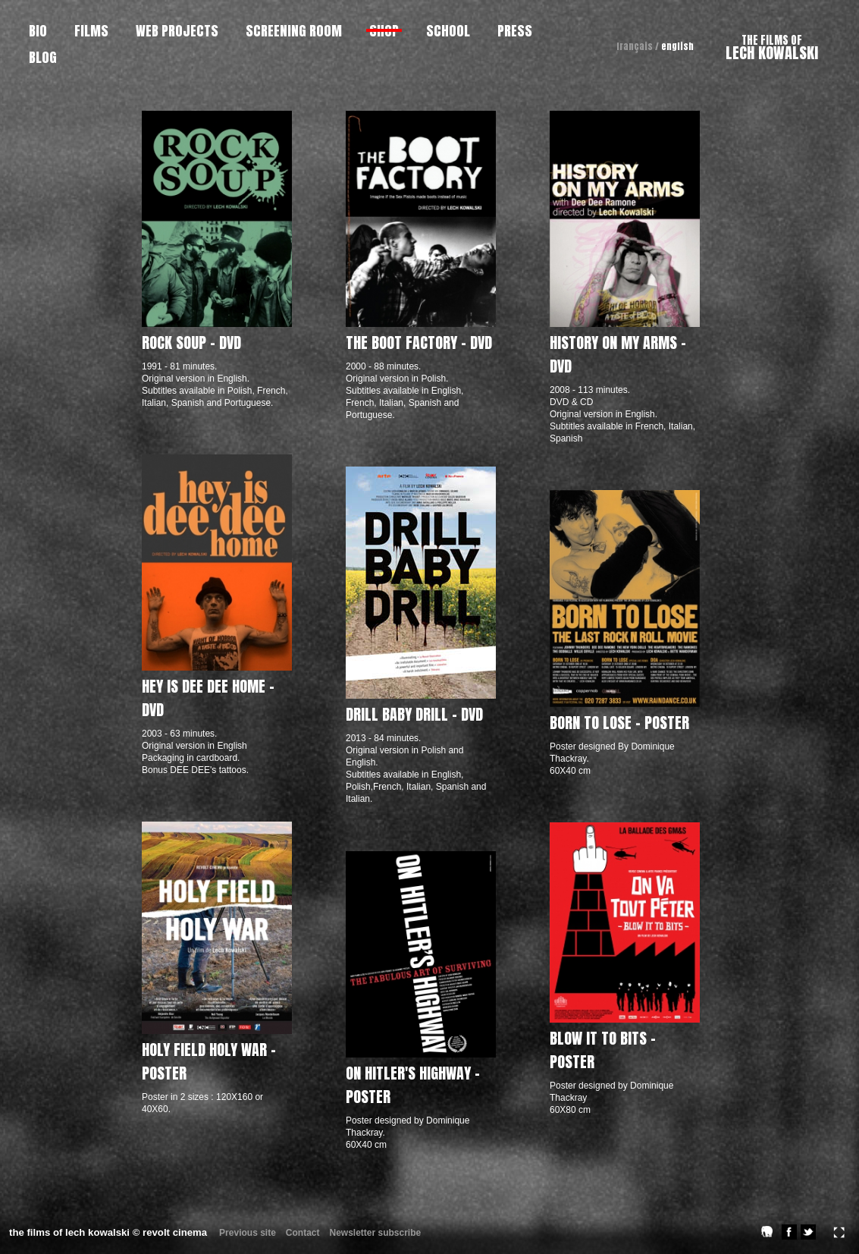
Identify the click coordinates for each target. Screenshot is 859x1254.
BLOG (43, 57)
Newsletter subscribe (375, 1232)
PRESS (514, 30)
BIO (38, 30)
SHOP (384, 30)
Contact (303, 1232)
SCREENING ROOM (294, 30)
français (634, 46)
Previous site (247, 1232)
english (677, 46)
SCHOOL (448, 30)
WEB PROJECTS (177, 30)
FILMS (91, 30)
